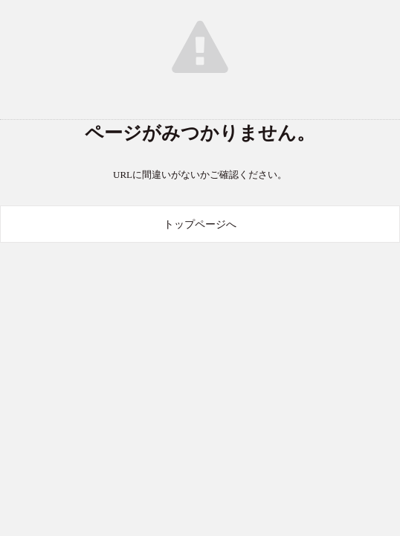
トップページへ (200, 224)
